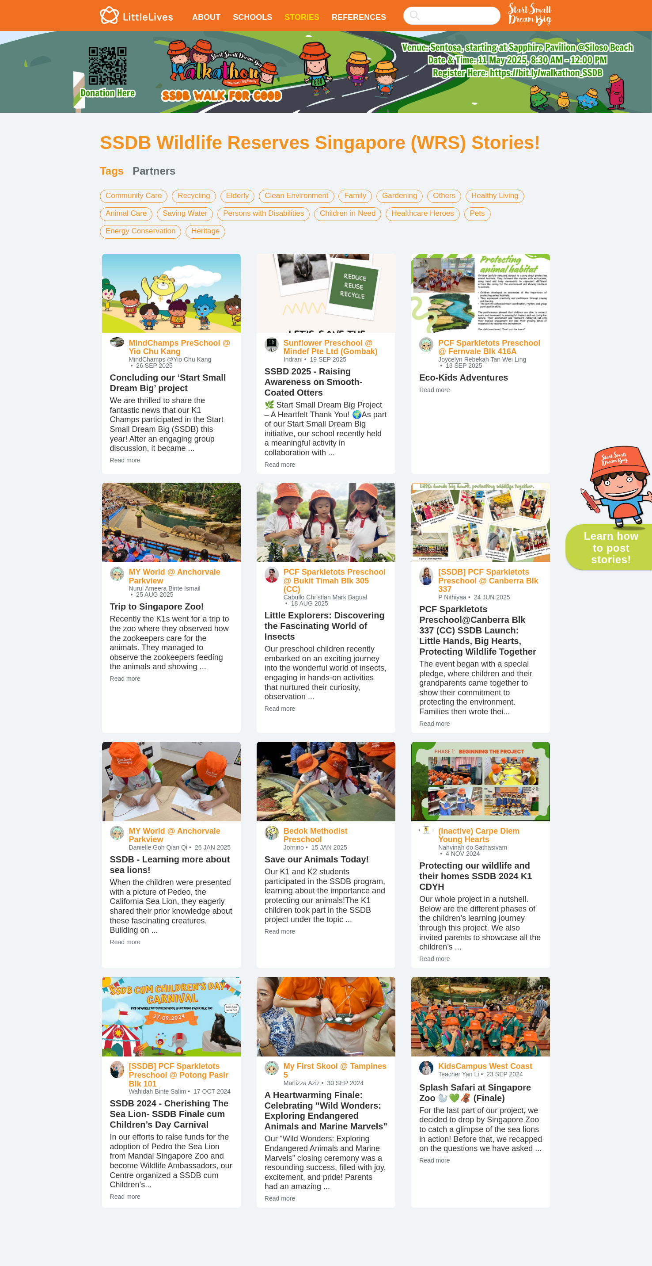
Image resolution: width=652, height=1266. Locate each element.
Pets (497, 212)
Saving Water (189, 212)
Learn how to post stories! (611, 547)
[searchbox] (451, 16)
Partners (154, 171)
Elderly (244, 195)
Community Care (135, 195)
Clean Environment (307, 195)
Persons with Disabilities (272, 212)
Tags (112, 171)
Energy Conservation (143, 229)
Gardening (415, 195)
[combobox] (451, 10)
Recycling (199, 195)
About (206, 17)
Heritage (211, 229)
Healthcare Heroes (440, 212)
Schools (252, 17)
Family (368, 195)
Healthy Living (515, 195)
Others (462, 195)
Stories (301, 17)
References (359, 17)
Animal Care (127, 212)
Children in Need (360, 212)
